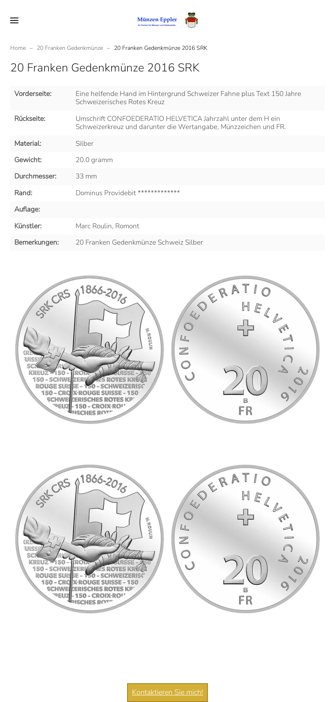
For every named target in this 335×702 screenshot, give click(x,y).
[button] (14, 20)
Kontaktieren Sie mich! (167, 692)
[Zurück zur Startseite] (168, 20)
